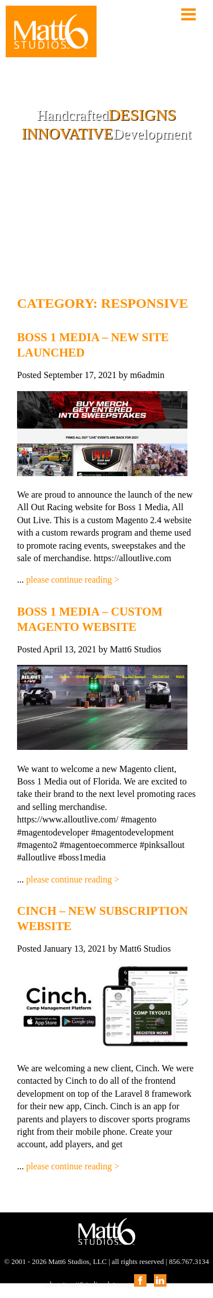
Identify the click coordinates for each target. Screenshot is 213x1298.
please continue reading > (72, 579)
